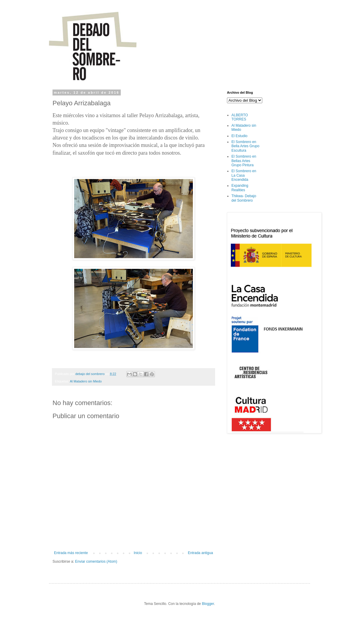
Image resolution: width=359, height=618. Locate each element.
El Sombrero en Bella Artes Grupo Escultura (245, 146)
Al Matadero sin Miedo (85, 381)
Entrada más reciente (71, 553)
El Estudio (239, 136)
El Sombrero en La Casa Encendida (243, 175)
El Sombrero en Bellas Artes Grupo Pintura (243, 160)
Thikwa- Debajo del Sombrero (243, 198)
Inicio (138, 553)
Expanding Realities (239, 187)
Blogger (208, 604)
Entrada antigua (200, 553)
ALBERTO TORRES (239, 117)
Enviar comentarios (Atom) (96, 561)
